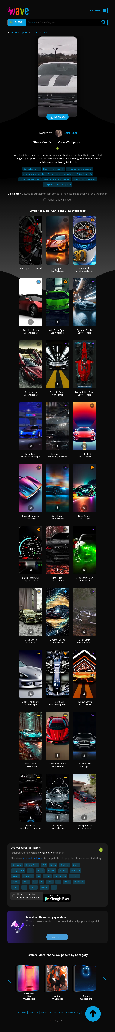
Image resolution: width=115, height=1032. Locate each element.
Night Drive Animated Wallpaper (30, 455)
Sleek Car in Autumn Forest (84, 641)
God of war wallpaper (30, 179)
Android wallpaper (33, 858)
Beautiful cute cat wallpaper (56, 179)
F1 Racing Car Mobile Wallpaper (57, 703)
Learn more (57, 937)
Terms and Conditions (52, 1012)
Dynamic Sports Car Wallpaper (84, 331)
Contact (22, 1012)
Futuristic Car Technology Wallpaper (57, 455)
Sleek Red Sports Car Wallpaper (31, 331)
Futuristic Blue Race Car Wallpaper (84, 269)
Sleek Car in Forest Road (31, 765)
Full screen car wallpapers (79, 168)
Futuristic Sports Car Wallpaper (84, 703)
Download (57, 117)
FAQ (85, 1012)
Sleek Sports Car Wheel (30, 268)
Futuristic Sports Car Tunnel (57, 393)
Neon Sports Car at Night (84, 517)
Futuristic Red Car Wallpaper (84, 455)
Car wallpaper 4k (32, 168)
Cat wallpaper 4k (84, 174)
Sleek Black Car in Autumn (57, 579)
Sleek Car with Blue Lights (84, 765)
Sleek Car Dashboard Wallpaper (30, 827)
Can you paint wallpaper (84, 179)
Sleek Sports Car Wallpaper (30, 393)
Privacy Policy (73, 1012)
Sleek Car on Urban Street (31, 641)
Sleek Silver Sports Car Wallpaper (31, 703)
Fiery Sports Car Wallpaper (57, 269)
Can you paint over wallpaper (57, 184)
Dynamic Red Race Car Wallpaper (84, 393)
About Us (33, 1012)
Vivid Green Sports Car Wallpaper (57, 331)
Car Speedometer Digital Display (30, 579)
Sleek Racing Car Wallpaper (57, 517)
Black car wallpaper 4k (53, 168)
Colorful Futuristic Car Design (30, 517)
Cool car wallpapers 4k (33, 174)
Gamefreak (66, 133)
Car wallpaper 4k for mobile (60, 174)
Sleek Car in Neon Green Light (84, 579)
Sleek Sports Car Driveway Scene (84, 827)
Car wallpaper (39, 32)
